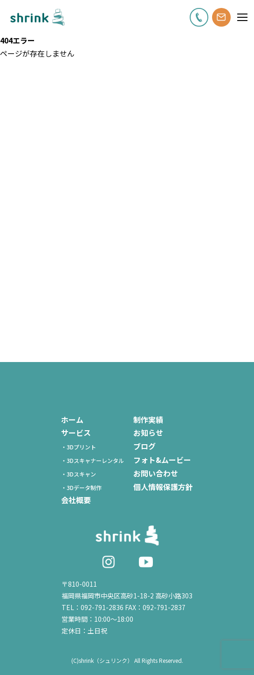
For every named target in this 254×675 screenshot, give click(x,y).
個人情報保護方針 (163, 486)
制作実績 (148, 419)
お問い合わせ (155, 473)
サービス (76, 432)
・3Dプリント (81, 447)
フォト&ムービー (162, 459)
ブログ (144, 446)
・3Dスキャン (81, 474)
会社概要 (76, 499)
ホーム (72, 419)
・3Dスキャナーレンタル (95, 460)
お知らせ (148, 432)
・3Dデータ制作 (84, 487)
